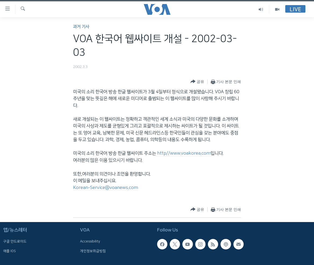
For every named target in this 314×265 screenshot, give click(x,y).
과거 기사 (81, 26)
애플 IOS (9, 251)
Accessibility (90, 242)
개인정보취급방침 (93, 251)
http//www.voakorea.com (183, 153)
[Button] (197, 82)
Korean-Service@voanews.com (105, 187)
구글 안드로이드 (15, 242)
